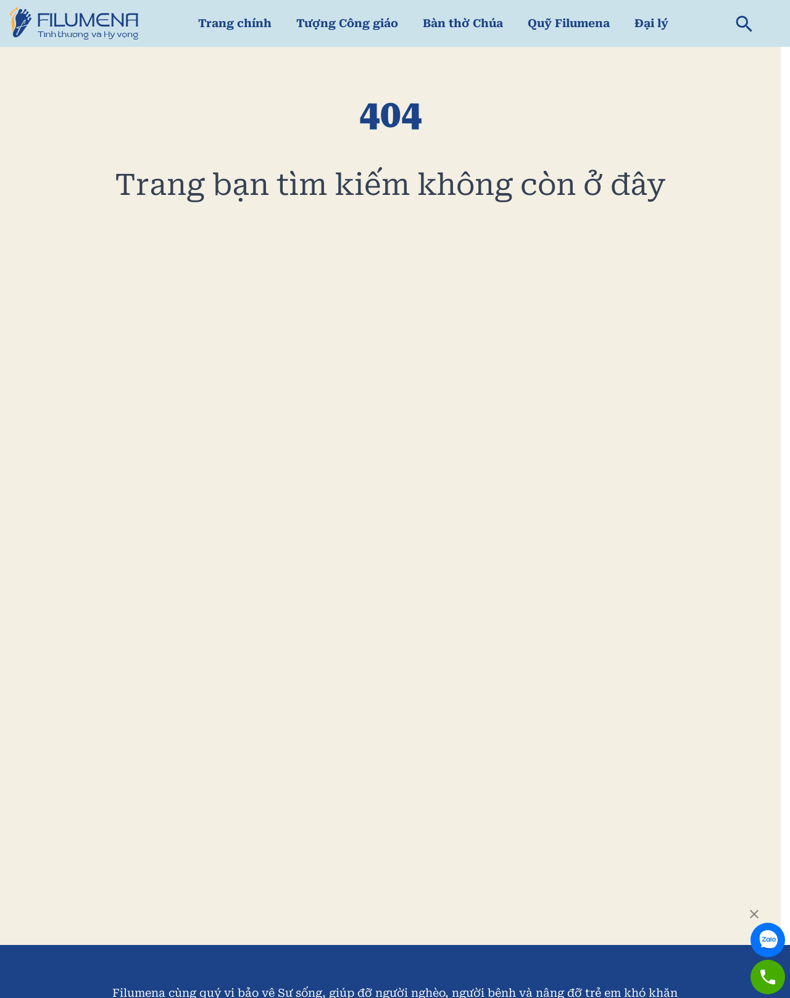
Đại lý (651, 23)
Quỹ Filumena (569, 23)
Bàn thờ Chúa (463, 23)
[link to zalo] (767, 929)
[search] (744, 23)
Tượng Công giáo (347, 23)
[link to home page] (74, 23)
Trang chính (235, 23)
